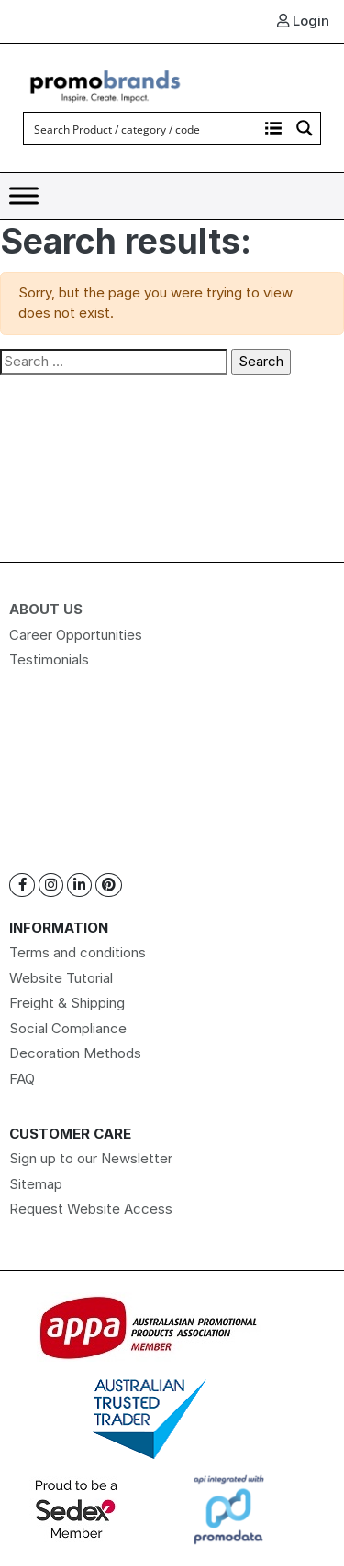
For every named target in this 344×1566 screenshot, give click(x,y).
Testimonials (49, 659)
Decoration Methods (75, 1053)
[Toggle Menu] (24, 196)
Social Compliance (68, 1028)
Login (303, 20)
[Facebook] (22, 885)
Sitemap (35, 1184)
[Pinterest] (108, 885)
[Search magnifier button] (304, 128)
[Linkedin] (79, 885)
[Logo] (105, 83)
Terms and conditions (77, 952)
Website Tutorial (61, 978)
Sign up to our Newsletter (90, 1158)
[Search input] (142, 128)
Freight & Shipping (67, 1002)
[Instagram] (51, 885)
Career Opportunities (75, 634)
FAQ (22, 1078)
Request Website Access (90, 1208)
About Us (46, 609)
